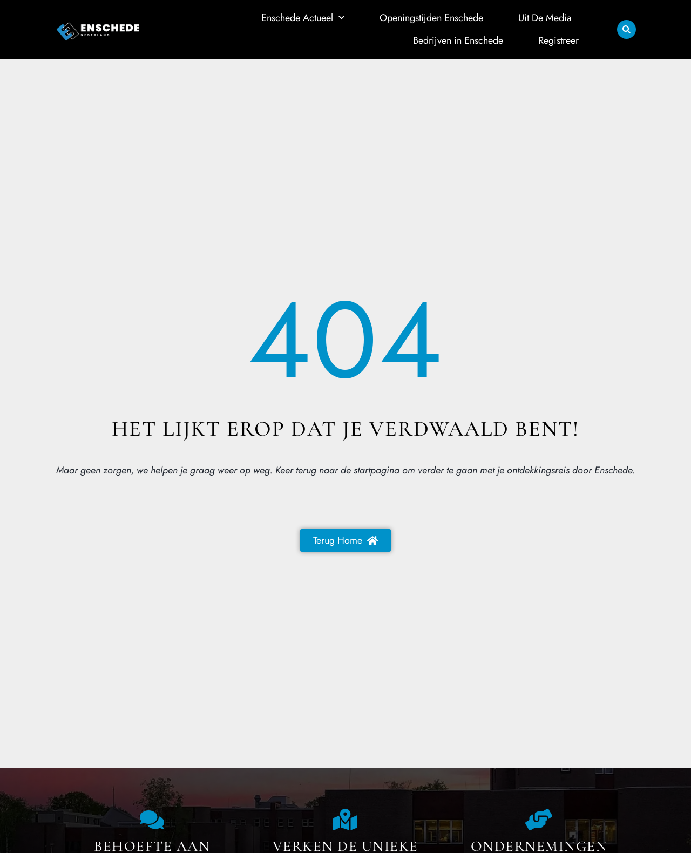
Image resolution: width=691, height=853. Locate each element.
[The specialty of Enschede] (345, 819)
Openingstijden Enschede (431, 18)
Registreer (558, 40)
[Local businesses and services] (539, 819)
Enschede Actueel (302, 18)
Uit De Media (545, 18)
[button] (626, 29)
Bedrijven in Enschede (458, 40)
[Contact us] (152, 819)
